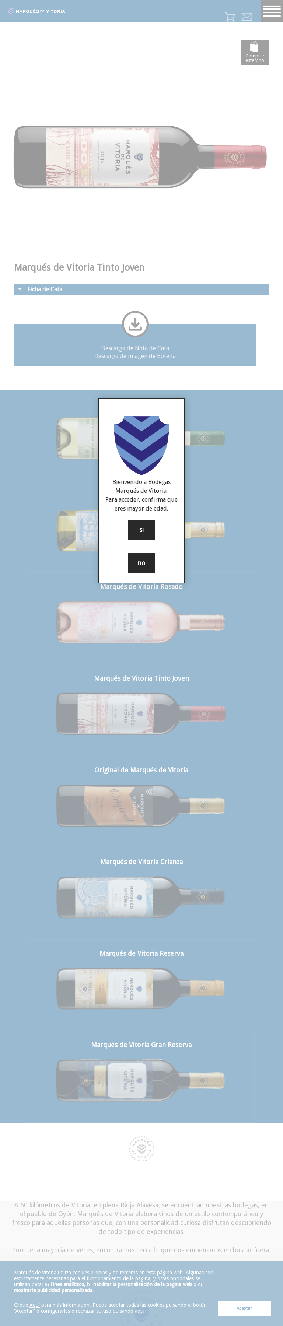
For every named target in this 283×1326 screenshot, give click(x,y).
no (141, 563)
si (141, 529)
